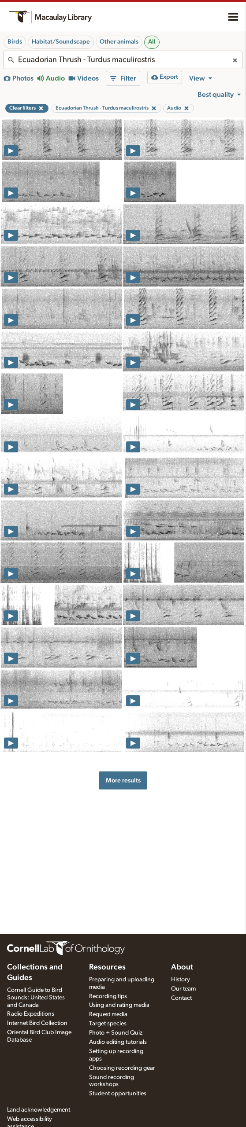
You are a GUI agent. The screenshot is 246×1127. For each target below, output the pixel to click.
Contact (181, 998)
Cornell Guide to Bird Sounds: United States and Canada (36, 997)
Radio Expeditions (30, 1014)
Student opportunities (117, 1093)
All (152, 42)
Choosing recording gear (122, 1068)
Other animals (119, 42)
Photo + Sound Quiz (115, 1033)
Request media (108, 1014)
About (182, 967)
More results (123, 780)
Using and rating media (119, 1005)
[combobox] (123, 60)
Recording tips (108, 996)
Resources (107, 967)
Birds (14, 42)
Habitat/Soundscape (61, 42)
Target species (108, 1024)
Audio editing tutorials (118, 1042)
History (180, 979)
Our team (183, 989)
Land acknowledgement (38, 1110)
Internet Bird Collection (37, 1023)
